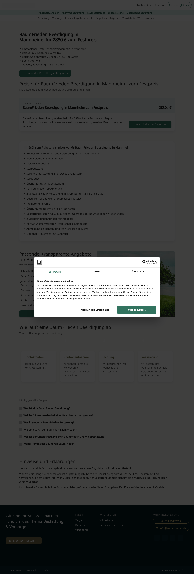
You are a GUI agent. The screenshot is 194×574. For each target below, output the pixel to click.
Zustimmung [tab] (55, 272)
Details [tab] (97, 271)
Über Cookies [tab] (139, 271)
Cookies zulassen (137, 310)
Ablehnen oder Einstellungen (97, 310)
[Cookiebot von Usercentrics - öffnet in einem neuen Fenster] (144, 262)
